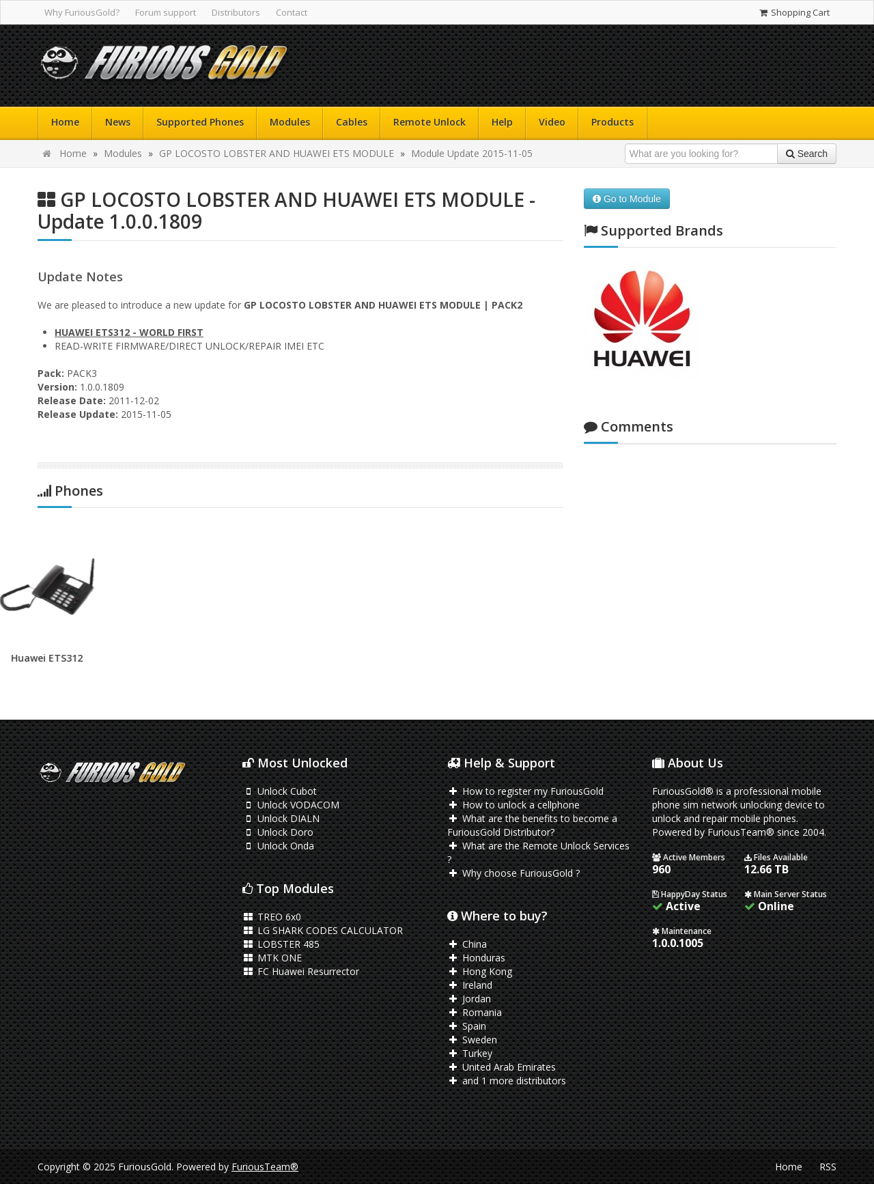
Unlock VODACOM (290, 804)
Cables (351, 121)
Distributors (236, 12)
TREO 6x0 (271, 916)
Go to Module (627, 198)
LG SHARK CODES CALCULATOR (322, 930)
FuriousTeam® (264, 1166)
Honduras (476, 957)
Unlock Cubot (279, 791)
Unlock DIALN (281, 818)
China (467, 944)
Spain (466, 1025)
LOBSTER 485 (281, 944)
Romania (474, 1012)
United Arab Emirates (501, 1066)
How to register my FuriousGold (525, 791)
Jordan (469, 998)
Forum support (165, 12)
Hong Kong (479, 971)
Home (65, 121)
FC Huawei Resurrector (300, 971)
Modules (290, 121)
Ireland (469, 984)
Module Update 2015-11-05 (472, 153)
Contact (291, 12)
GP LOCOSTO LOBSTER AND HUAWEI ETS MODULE (276, 153)
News (117, 121)
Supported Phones (200, 121)
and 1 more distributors (506, 1080)
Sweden (472, 1039)
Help (502, 121)
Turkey (469, 1053)
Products (612, 121)
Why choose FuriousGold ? (513, 872)
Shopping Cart (794, 12)
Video (552, 121)
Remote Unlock (429, 121)
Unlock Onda (278, 845)
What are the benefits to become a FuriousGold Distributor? (532, 825)
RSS (827, 1166)
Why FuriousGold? (81, 12)
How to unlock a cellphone (513, 804)
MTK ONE (272, 957)
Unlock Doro (277, 832)
